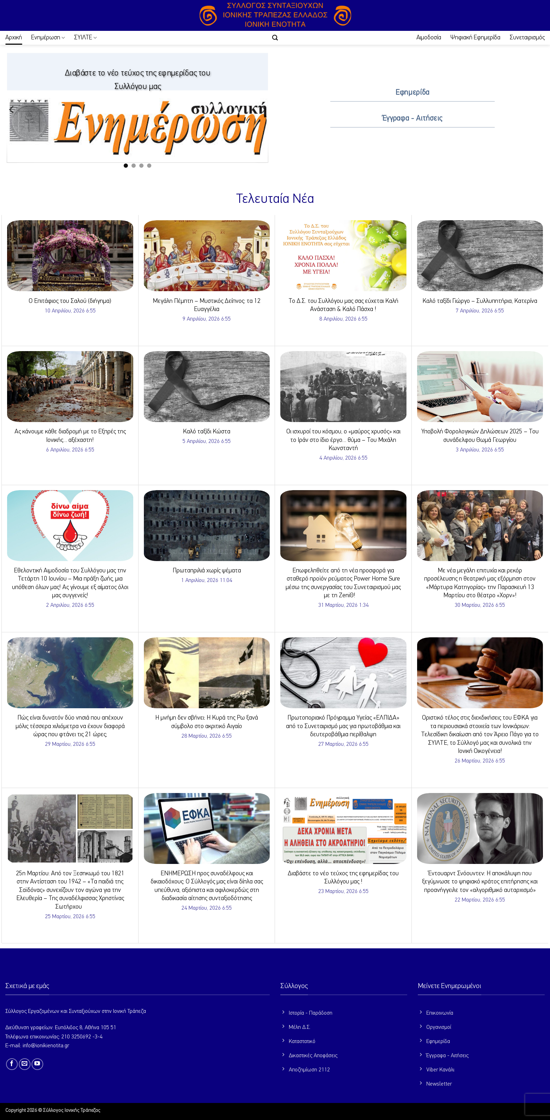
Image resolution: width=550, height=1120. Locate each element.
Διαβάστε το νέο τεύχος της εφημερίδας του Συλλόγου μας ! (343, 877)
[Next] (263, 110)
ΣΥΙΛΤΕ (85, 37)
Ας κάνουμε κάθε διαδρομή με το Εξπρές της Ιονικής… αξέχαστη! (70, 435)
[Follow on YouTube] (37, 1064)
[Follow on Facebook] (12, 1064)
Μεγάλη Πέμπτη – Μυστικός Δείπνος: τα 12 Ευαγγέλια (206, 305)
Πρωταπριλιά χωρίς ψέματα (207, 570)
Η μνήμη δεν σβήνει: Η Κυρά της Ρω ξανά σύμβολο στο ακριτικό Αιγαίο (206, 722)
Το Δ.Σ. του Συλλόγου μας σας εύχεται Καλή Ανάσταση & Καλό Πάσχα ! (343, 305)
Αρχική (13, 37)
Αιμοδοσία (428, 37)
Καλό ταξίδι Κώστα (206, 431)
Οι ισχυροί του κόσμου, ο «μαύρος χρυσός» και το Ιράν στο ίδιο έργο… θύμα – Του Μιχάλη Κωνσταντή (343, 439)
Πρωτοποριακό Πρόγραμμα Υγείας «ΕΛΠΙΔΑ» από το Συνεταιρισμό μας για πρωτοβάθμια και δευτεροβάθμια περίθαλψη (343, 726)
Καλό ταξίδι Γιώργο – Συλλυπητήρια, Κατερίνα (479, 301)
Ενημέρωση (48, 37)
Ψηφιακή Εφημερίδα (475, 37)
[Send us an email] (24, 1064)
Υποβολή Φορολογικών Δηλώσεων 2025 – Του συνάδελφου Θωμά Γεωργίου (480, 435)
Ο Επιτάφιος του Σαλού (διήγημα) (70, 301)
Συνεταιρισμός (527, 37)
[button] (275, 38)
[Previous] (12, 110)
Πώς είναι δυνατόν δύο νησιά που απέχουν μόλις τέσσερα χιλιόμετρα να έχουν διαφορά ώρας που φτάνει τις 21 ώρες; (70, 726)
